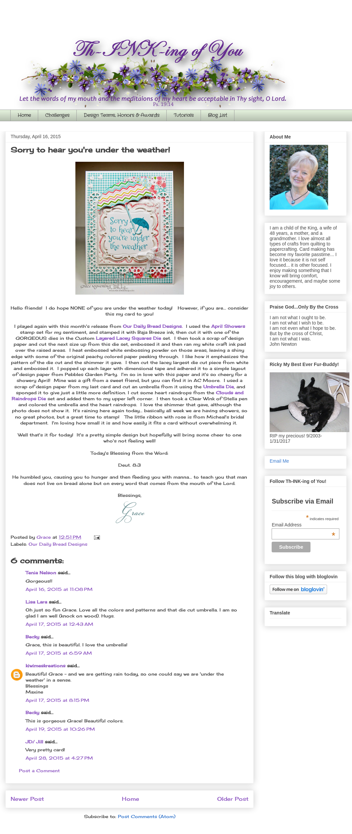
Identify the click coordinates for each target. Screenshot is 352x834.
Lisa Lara (36, 601)
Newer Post (27, 799)
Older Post (232, 799)
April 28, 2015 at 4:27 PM (59, 758)
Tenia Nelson (41, 572)
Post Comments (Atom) (146, 816)
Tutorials (184, 115)
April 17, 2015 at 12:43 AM (59, 624)
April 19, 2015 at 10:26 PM (60, 729)
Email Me (279, 461)
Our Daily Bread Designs (58, 544)
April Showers (228, 326)
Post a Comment (39, 770)
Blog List (217, 115)
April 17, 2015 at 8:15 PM (57, 700)
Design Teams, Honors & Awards (121, 115)
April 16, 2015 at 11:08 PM (59, 589)
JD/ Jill (34, 741)
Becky (32, 636)
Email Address (303, 524)
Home (24, 115)
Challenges (57, 115)
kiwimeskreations (45, 665)
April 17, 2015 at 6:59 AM (59, 653)
